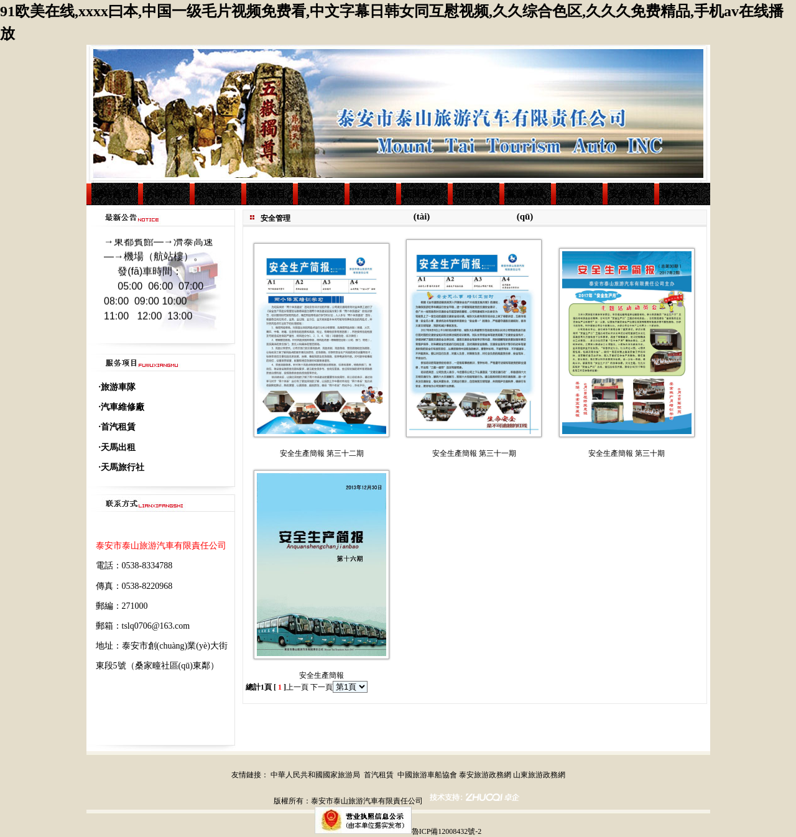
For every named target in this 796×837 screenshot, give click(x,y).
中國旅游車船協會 (427, 774)
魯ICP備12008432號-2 (447, 831)
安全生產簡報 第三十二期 (322, 453)
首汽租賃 (379, 774)
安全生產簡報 (321, 675)
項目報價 (473, 194)
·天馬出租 (117, 447)
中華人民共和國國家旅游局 (315, 774)
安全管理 (628, 194)
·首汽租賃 (117, 427)
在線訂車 (576, 194)
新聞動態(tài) (421, 197)
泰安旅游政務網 (485, 774)
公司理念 (215, 194)
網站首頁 (112, 194)
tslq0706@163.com (156, 626)
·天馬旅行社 (122, 467)
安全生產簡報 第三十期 (626, 453)
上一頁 (297, 687)
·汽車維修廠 (122, 407)
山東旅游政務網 (539, 774)
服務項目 (266, 194)
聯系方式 (679, 194)
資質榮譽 (370, 194)
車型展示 (318, 194)
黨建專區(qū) (525, 197)
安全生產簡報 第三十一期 (474, 453)
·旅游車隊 (117, 387)
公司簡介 (163, 194)
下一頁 (321, 687)
